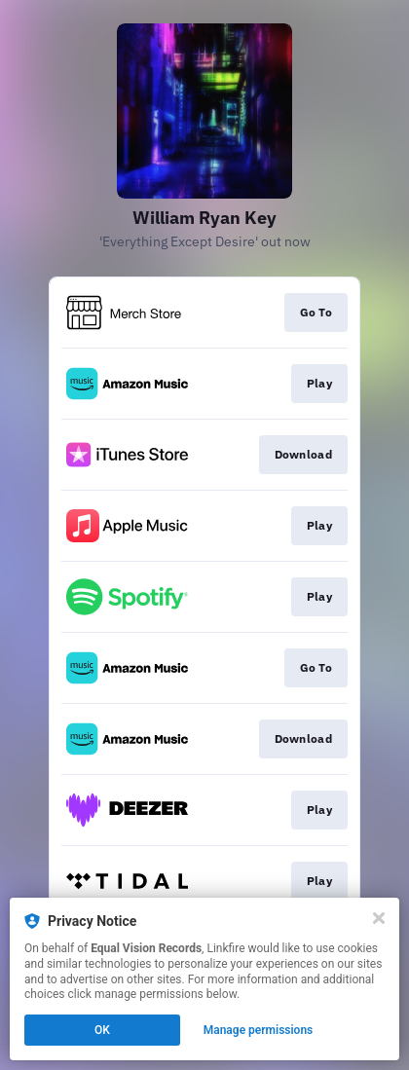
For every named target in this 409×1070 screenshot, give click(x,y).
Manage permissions (259, 1030)
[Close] (378, 918)
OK (102, 1030)
